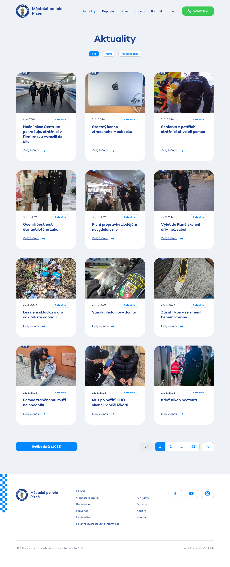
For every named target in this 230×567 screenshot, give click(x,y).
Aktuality (143, 497)
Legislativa (83, 517)
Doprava (142, 504)
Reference (83, 504)
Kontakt (142, 517)
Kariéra (141, 510)
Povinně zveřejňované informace (97, 523)
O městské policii (87, 497)
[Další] (208, 446)
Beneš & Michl (206, 547)
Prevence (82, 510)
